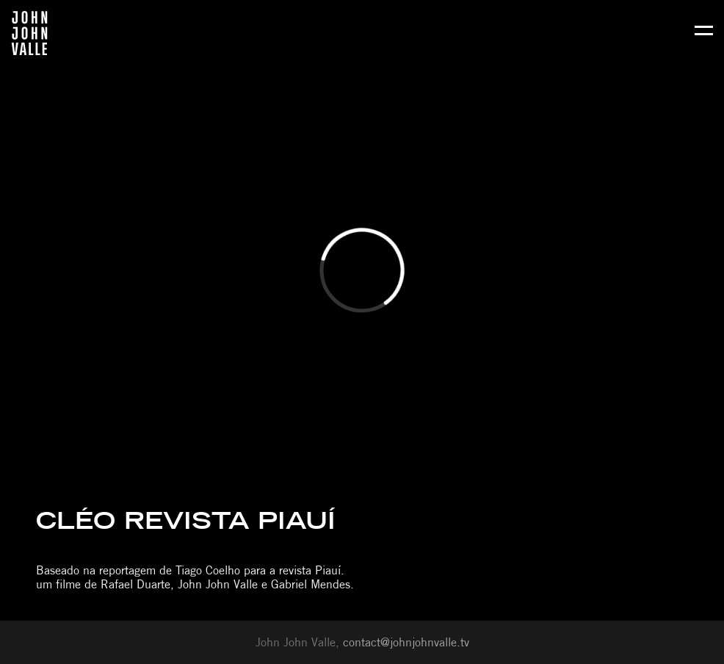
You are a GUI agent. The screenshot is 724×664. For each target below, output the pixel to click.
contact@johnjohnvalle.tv (406, 642)
